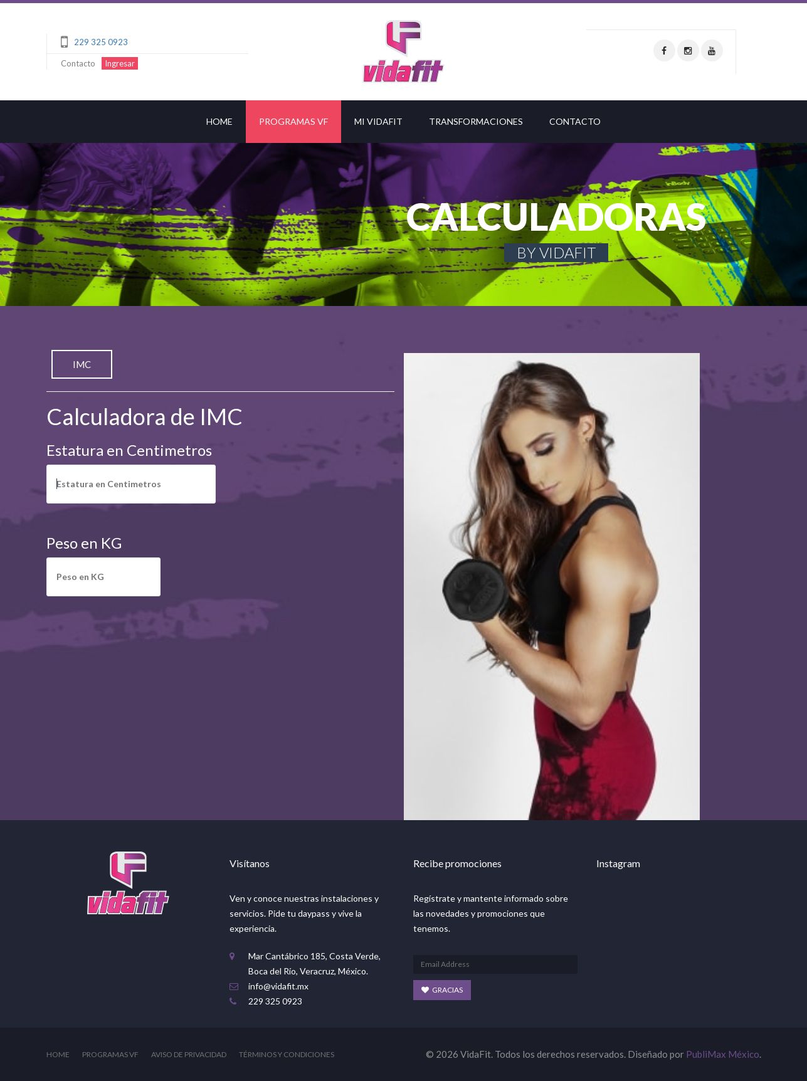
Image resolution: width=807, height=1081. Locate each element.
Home (219, 121)
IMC (82, 364)
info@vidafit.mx (278, 986)
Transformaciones (476, 121)
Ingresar (120, 63)
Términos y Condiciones (286, 1054)
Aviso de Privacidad (188, 1054)
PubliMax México (722, 1054)
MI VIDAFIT (378, 121)
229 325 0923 (101, 42)
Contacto (78, 63)
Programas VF (293, 121)
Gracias (442, 989)
